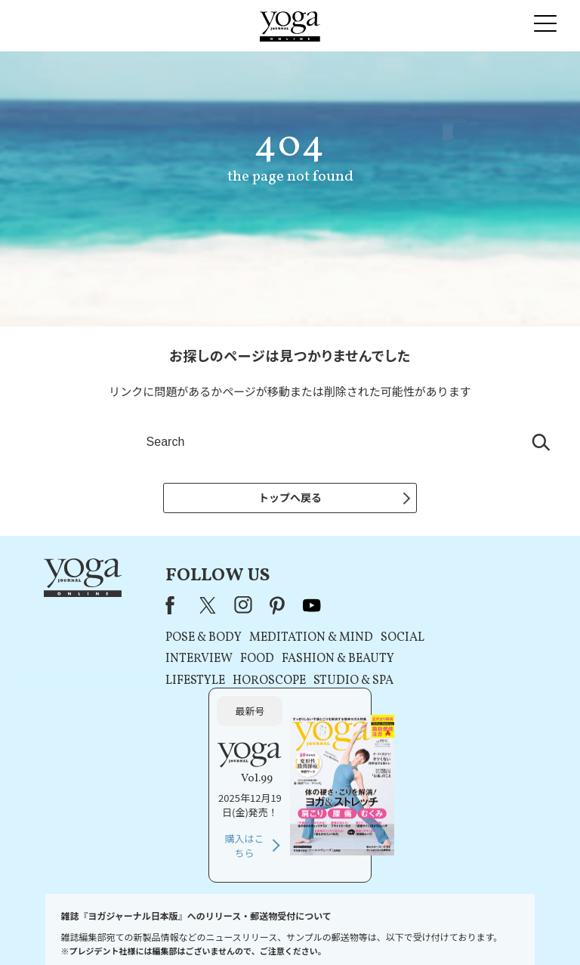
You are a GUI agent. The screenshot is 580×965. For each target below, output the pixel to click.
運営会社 (414, 930)
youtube (291, 605)
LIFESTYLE (175, 681)
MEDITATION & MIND (291, 637)
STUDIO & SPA (333, 681)
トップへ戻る (290, 497)
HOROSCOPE (248, 681)
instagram (223, 605)
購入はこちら (453, 716)
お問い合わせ (58, 930)
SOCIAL (382, 637)
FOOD (237, 659)
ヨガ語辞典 (518, 930)
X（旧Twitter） (189, 605)
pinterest (257, 605)
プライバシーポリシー (269, 930)
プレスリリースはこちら (135, 930)
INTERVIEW (178, 659)
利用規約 (203, 930)
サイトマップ (463, 930)
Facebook (154, 605)
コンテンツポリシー (353, 930)
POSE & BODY (183, 637)
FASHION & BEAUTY (317, 659)
